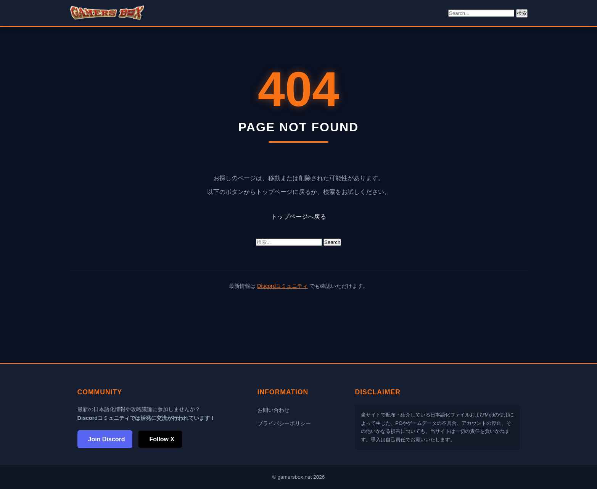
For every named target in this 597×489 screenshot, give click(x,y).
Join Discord (106, 439)
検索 (522, 13)
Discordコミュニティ (282, 286)
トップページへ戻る (298, 216)
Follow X (161, 439)
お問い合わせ (273, 410)
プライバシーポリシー (284, 423)
